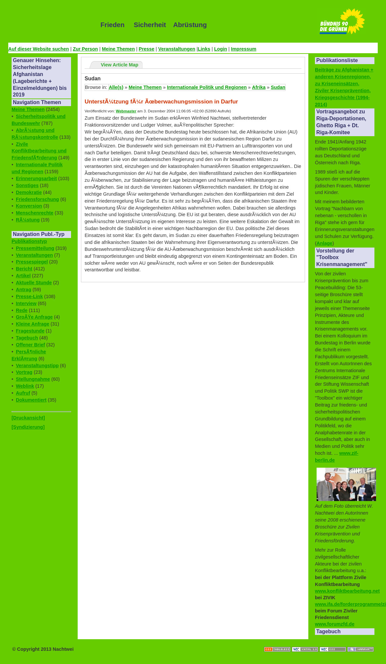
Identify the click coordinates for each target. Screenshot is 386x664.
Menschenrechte (35, 212)
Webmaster (126, 111)
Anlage (324, 243)
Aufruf (23, 393)
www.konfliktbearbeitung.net (347, 591)
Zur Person (85, 49)
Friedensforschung (37, 199)
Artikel (23, 275)
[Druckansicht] (28, 417)
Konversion (29, 206)
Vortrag (24, 372)
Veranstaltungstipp (37, 365)
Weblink (25, 386)
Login (220, 49)
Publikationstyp (29, 241)
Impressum (243, 49)
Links (204, 49)
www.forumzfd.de (334, 624)
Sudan (278, 87)
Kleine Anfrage (32, 324)
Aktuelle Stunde (34, 282)
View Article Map (119, 64)
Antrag (23, 289)
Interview (26, 303)
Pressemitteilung (35, 248)
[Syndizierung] (28, 427)
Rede (21, 310)
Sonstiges (27, 185)
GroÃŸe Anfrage (34, 317)
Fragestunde (30, 330)
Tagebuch (27, 337)
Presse (146, 49)
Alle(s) (116, 87)
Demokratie (29, 192)
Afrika (259, 87)
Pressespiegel (32, 261)
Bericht (24, 268)
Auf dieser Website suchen (38, 49)
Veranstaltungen (176, 49)
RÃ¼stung (28, 219)
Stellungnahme (33, 379)
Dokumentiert (31, 400)
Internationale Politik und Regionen (207, 87)
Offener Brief (30, 344)
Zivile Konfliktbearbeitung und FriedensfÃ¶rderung (39, 151)
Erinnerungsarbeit (36, 178)
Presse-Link (29, 296)
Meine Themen (118, 49)
